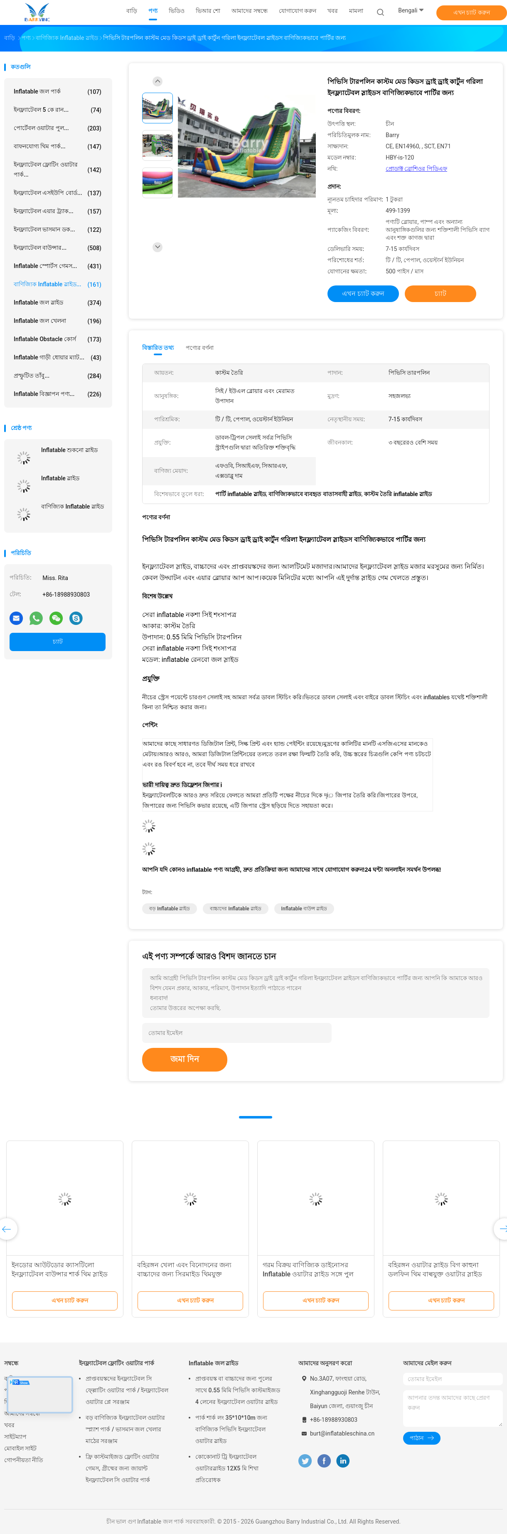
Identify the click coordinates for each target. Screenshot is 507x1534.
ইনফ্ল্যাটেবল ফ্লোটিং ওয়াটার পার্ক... (57, 169)
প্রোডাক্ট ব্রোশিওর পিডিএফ (416, 168)
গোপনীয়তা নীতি (23, 1460)
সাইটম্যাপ (15, 1436)
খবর (9, 1425)
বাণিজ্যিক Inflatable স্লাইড (72, 506)
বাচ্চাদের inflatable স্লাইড (235, 909)
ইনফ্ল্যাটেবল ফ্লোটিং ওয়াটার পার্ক (116, 1363)
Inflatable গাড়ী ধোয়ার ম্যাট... (57, 358)
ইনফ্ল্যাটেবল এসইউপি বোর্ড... (57, 193)
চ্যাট (58, 641)
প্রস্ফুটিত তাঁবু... (57, 376)
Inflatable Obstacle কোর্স (57, 339)
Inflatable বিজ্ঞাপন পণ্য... (57, 394)
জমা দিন (184, 1059)
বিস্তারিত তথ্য (158, 347)
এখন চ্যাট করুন (471, 12)
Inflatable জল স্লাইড (57, 303)
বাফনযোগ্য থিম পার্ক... (57, 147)
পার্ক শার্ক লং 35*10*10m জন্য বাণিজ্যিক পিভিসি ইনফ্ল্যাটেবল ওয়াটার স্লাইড (231, 1429)
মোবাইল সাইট (20, 1448)
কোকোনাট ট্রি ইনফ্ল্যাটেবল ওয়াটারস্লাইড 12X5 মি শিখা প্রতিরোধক (226, 1468)
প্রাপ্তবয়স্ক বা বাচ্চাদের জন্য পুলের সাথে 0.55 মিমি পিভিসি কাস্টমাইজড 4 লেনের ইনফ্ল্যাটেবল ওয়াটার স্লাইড (237, 1390)
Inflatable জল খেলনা (57, 321)
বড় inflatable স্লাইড (169, 909)
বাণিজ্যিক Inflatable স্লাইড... (57, 284)
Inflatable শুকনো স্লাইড (69, 450)
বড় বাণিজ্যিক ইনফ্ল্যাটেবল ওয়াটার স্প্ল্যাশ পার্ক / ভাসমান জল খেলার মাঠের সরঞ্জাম (125, 1429)
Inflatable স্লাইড (60, 478)
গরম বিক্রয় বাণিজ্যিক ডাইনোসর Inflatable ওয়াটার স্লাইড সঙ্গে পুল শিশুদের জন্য (308, 1274)
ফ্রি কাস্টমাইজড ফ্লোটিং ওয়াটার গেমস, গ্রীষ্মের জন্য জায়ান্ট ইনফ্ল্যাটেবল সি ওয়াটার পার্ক (122, 1468)
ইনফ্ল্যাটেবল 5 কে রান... (57, 110)
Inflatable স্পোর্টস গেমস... (57, 266)
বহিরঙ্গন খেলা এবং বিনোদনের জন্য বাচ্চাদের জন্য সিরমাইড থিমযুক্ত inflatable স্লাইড (184, 1274)
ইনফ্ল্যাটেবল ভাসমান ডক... (57, 230)
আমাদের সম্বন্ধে (22, 1413)
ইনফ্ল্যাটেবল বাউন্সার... (57, 248)
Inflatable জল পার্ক (57, 92)
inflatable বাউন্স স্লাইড (304, 909)
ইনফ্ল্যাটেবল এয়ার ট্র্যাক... (57, 211)
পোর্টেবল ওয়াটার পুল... (57, 128)
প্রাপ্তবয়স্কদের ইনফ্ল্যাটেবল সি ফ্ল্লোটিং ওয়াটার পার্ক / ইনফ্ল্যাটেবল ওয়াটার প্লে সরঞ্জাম (127, 1390)
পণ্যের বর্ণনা (200, 347)
